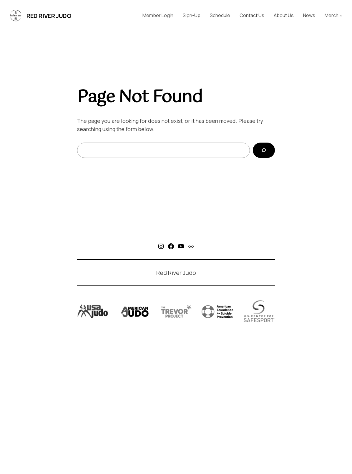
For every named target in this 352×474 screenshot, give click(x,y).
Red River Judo (48, 16)
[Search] (264, 150)
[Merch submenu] (341, 15)
